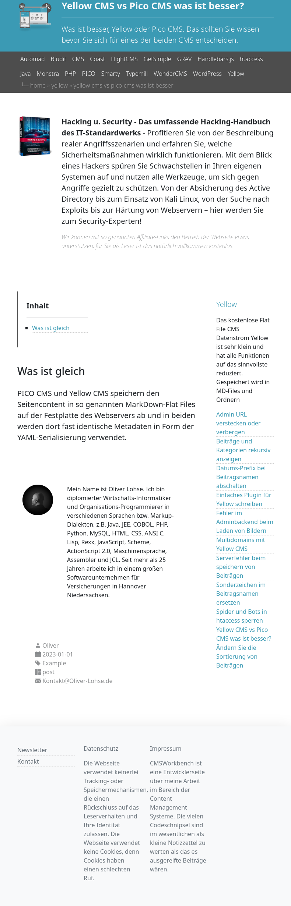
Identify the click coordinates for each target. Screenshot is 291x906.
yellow (59, 85)
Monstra (48, 74)
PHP (70, 74)
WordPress (207, 74)
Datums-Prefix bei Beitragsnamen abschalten (241, 477)
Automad (32, 59)
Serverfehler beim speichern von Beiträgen (241, 567)
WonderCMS (170, 74)
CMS (78, 59)
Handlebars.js (215, 59)
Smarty (110, 74)
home (38, 85)
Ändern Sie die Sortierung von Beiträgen (236, 656)
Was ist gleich (51, 328)
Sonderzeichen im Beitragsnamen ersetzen (241, 593)
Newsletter (32, 750)
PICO (88, 74)
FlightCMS (124, 59)
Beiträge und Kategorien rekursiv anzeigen (243, 450)
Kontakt (28, 761)
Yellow (236, 74)
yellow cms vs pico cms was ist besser (123, 85)
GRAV (184, 59)
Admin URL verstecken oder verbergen (238, 423)
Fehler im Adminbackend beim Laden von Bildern (244, 522)
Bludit (58, 59)
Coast (97, 59)
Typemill (137, 74)
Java (25, 74)
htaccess (251, 59)
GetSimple (157, 59)
